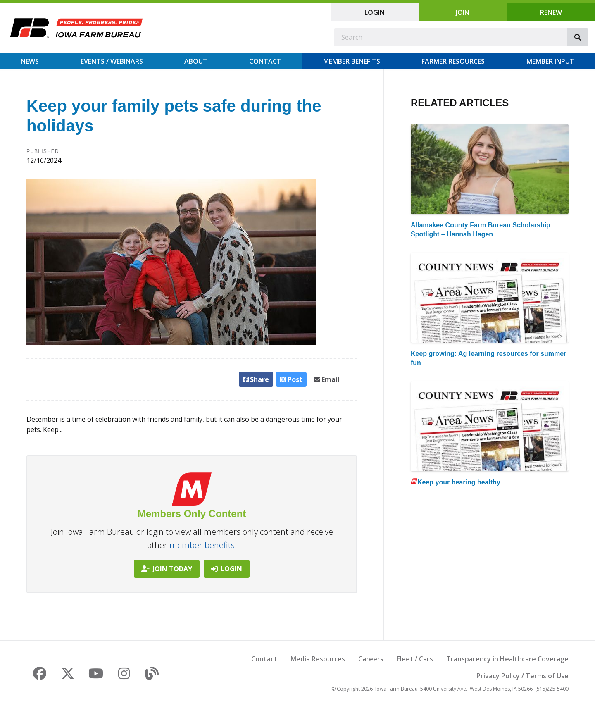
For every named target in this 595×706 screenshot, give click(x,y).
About (195, 61)
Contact (265, 61)
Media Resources (317, 658)
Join (462, 12)
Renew (551, 12)
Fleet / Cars (415, 658)
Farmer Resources (453, 61)
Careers (370, 658)
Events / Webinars (112, 61)
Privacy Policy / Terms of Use (522, 675)
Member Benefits (351, 61)
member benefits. (203, 545)
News (30, 61)
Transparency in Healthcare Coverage (507, 658)
